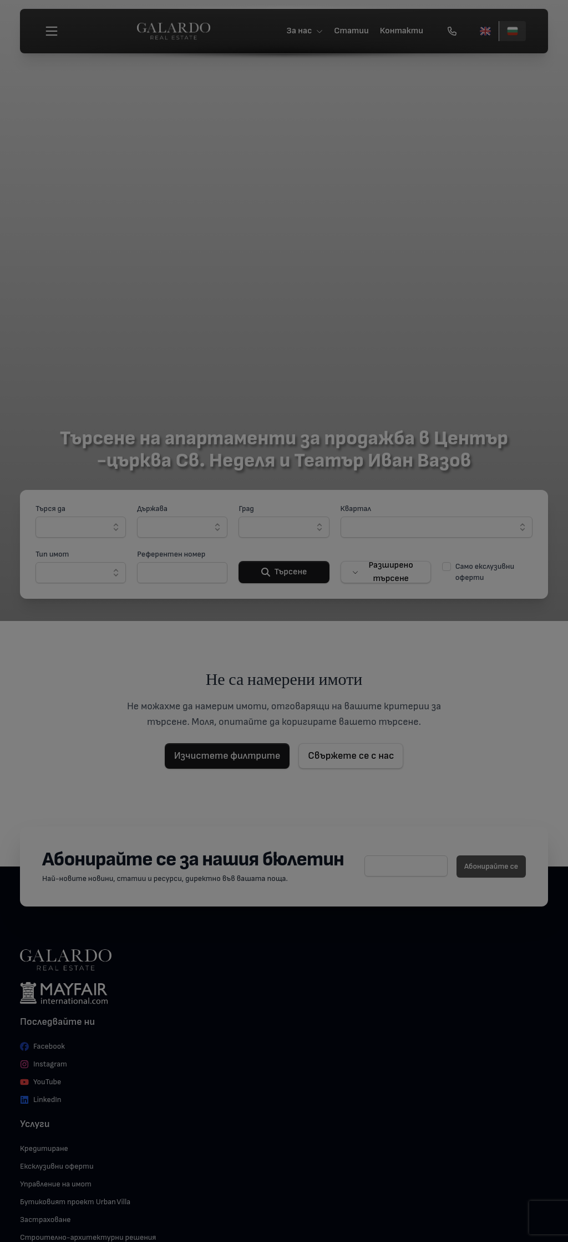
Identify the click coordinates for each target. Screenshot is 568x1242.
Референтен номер (171, 554)
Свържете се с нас (351, 756)
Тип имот (52, 554)
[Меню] (51, 31)
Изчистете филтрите (227, 756)
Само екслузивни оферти (484, 572)
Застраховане (45, 1219)
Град (246, 508)
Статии (351, 31)
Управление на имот (56, 1184)
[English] (485, 31)
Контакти (401, 31)
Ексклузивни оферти (57, 1166)
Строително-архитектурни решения (88, 1237)
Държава (152, 508)
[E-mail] (406, 866)
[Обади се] (452, 31)
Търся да (50, 508)
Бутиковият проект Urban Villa (75, 1201)
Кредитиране (44, 1148)
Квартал (356, 508)
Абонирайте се (491, 866)
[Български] (512, 31)
